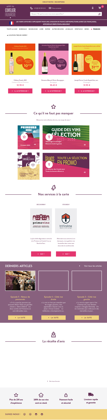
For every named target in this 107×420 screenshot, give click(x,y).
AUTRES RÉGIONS (58, 29)
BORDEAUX (23, 29)
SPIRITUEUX (79, 29)
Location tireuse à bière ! (17, 35)
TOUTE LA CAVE (12, 29)
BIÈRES (87, 29)
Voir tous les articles (90, 266)
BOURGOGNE (33, 29)
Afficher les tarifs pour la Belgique (56, 24)
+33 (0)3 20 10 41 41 (38, 8)
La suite (20, 318)
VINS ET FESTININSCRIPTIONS (53, 2)
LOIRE (41, 29)
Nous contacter (55, 8)
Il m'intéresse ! (20, 91)
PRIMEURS (95, 29)
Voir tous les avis (53, 382)
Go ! (41, 254)
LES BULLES (69, 29)
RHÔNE (47, 29)
